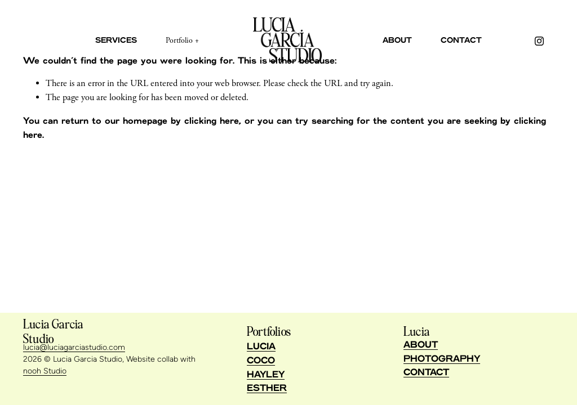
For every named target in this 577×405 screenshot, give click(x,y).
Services (116, 40)
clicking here (211, 120)
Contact (461, 40)
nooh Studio (44, 371)
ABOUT (420, 344)
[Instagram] (539, 41)
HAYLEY (266, 374)
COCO (261, 360)
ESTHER (267, 388)
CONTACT (426, 372)
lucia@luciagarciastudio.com (74, 347)
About (397, 40)
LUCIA (261, 346)
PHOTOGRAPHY (441, 358)
